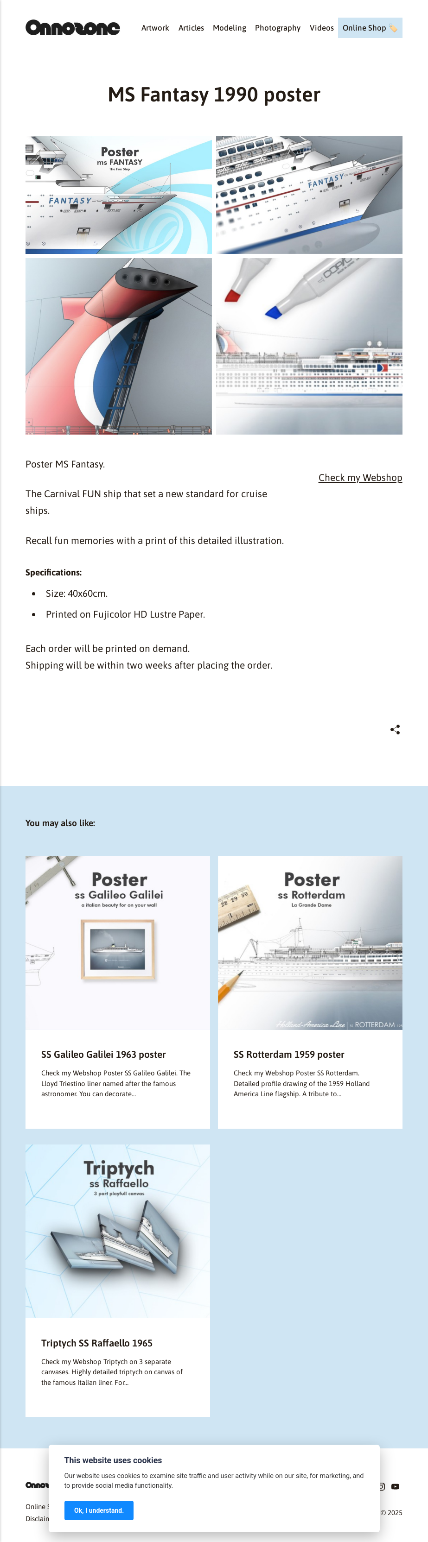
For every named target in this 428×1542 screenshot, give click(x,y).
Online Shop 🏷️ (370, 27)
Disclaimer (41, 1519)
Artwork (155, 27)
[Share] (395, 730)
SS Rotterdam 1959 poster (289, 1054)
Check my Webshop (360, 477)
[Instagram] (381, 1488)
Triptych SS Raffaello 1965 (97, 1342)
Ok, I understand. (99, 1510)
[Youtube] (395, 1488)
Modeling (229, 27)
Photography (277, 27)
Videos (322, 27)
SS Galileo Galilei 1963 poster (103, 1054)
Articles (191, 27)
